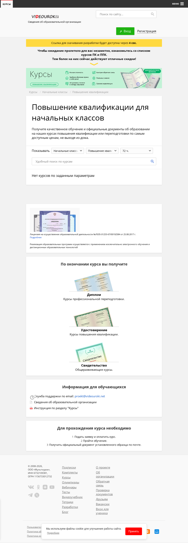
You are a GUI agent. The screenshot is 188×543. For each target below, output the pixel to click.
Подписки (69, 468)
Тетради (67, 502)
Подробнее (36, 237)
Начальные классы (54, 92)
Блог (65, 512)
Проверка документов (104, 493)
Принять (133, 531)
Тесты (66, 492)
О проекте (103, 468)
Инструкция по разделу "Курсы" (56, 408)
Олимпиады (70, 483)
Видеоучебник (72, 497)
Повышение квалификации (90, 92)
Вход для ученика (102, 511)
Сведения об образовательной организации (54, 22)
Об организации (105, 475)
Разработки (70, 507)
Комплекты (70, 473)
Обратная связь (103, 484)
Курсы (33, 92)
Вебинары (69, 488)
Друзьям (102, 500)
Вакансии (103, 505)
